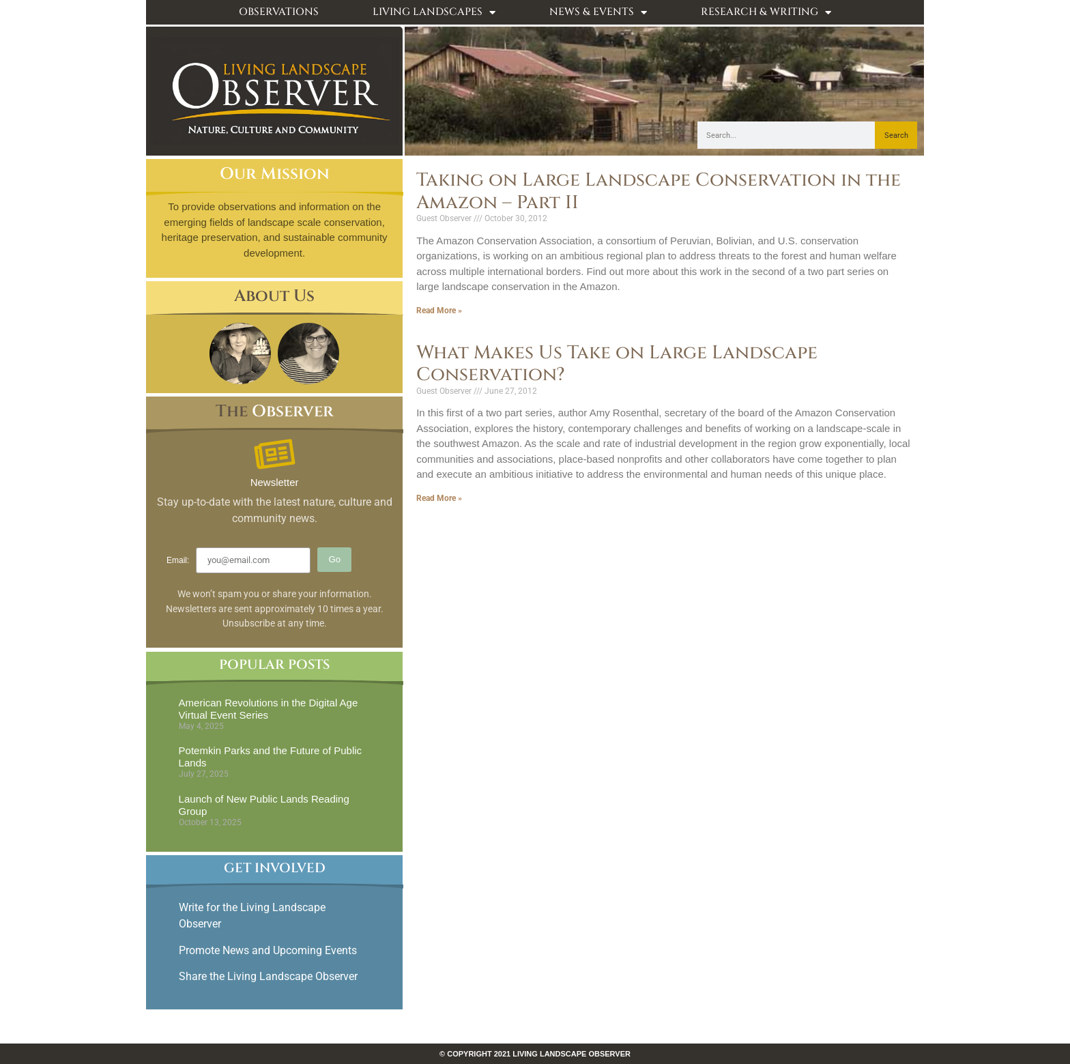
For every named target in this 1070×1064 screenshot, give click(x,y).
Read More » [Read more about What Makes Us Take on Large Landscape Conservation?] (439, 498)
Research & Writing (766, 13)
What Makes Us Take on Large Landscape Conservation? (617, 364)
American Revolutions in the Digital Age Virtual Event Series (268, 709)
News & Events (598, 13)
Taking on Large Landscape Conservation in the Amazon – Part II (658, 191)
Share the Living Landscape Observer (269, 976)
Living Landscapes (434, 13)
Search (896, 135)
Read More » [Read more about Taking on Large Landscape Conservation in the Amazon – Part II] (439, 310)
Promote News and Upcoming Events (268, 950)
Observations (279, 12)
